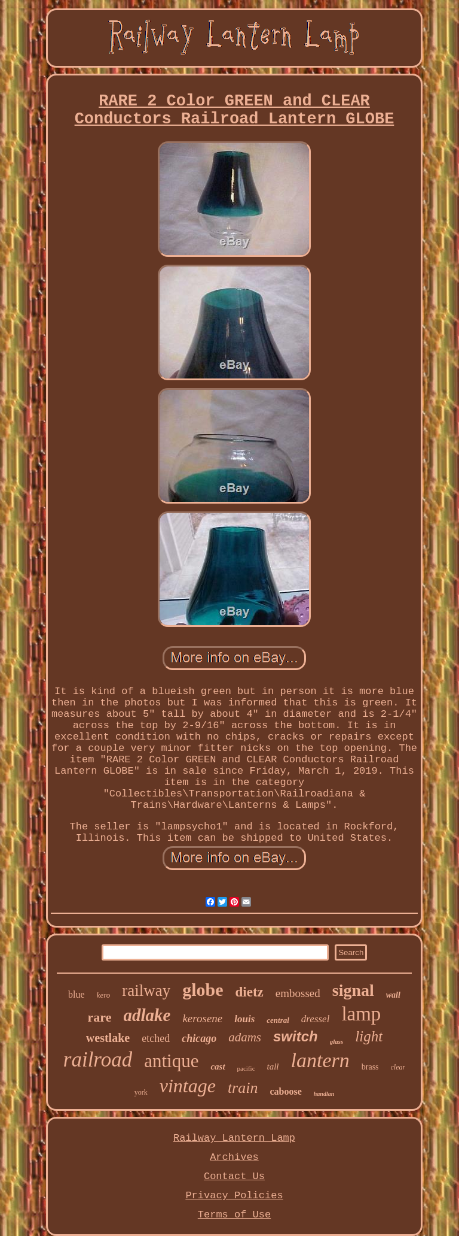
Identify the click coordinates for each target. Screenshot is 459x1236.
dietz (249, 991)
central (278, 1020)
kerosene (202, 1018)
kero (104, 994)
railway (146, 990)
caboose (285, 1091)
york (141, 1092)
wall (393, 994)
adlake (147, 1015)
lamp (361, 1014)
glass (337, 1041)
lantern (320, 1060)
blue (76, 994)
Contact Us (234, 1176)
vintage (188, 1085)
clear (398, 1067)
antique (171, 1060)
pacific (246, 1068)
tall (273, 1066)
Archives (234, 1157)
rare (100, 1017)
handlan (324, 1093)
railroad (97, 1059)
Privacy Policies (234, 1195)
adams (244, 1037)
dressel (315, 1019)
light (368, 1036)
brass (370, 1066)
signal (353, 990)
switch (295, 1036)
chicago (199, 1038)
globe (202, 989)
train (243, 1087)
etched (156, 1038)
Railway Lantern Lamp (234, 1138)
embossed (298, 993)
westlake (108, 1037)
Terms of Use (234, 1214)
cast (217, 1066)
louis (244, 1019)
